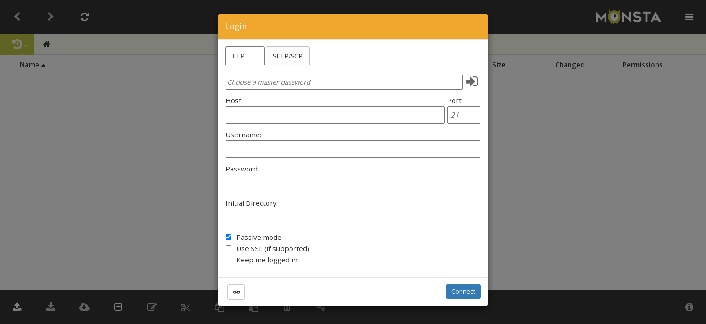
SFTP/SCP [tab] (288, 55)
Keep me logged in (267, 259)
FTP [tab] (238, 55)
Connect (463, 291)
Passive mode (258, 237)
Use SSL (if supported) (272, 248)
